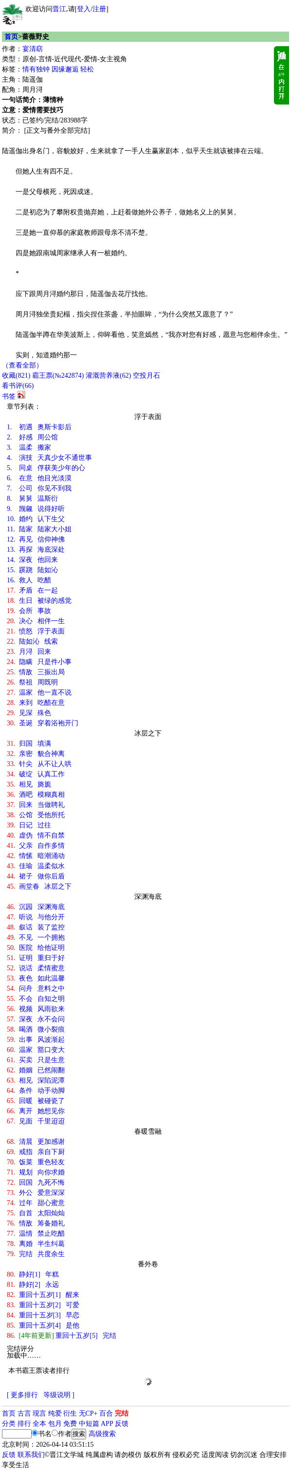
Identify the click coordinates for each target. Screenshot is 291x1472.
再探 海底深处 (36, 549)
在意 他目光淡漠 (39, 478)
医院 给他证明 (36, 947)
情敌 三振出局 (36, 672)
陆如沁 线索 (32, 641)
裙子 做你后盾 (36, 876)
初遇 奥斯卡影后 (39, 427)
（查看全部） (22, 365)
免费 (70, 1423)
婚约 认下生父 (36, 519)
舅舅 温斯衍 (32, 498)
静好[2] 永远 (33, 1284)
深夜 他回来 (32, 559)
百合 (106, 1413)
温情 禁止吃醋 (36, 1233)
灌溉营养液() (108, 375)
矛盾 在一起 (32, 590)
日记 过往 (29, 825)
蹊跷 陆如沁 (32, 570)
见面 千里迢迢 (36, 1121)
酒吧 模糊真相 (36, 794)
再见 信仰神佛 (36, 539)
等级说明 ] (58, 1395)
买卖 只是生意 (36, 1060)
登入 (84, 9)
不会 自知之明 (36, 998)
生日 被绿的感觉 (39, 600)
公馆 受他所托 (36, 815)
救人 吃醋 (29, 580)
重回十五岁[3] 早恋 (43, 1315)
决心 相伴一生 (36, 621)
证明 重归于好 (36, 958)
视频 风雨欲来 (36, 1009)
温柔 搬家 (29, 447)
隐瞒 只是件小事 (39, 662)
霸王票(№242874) (58, 375)
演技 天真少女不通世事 (49, 457)
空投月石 (146, 375)
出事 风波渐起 (36, 1039)
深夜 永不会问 (36, 1019)
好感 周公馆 (32, 437)
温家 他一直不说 (39, 692)
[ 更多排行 (22, 1395)
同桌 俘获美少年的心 (46, 468)
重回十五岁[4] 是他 (43, 1325)
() (16, 375)
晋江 (59, 9)
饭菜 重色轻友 (36, 1162)
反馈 (121, 1423)
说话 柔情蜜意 (36, 968)
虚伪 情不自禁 (36, 835)
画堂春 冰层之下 (39, 886)
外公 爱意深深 (36, 1192)
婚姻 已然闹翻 (36, 1070)
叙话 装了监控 (36, 927)
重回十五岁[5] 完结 (61, 1335)
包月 (55, 1423)
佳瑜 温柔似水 (36, 866)
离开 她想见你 (36, 1111)
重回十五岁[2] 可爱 (43, 1305)
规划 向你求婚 (36, 1172)
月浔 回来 (29, 651)
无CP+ (88, 1413)
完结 (121, 1413)
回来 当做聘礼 (36, 804)
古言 (24, 1413)
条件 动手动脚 (36, 1090)
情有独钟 (36, 69)
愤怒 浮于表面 (36, 631)
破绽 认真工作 (36, 774)
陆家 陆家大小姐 (39, 529)
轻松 (87, 69)
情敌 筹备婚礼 (36, 1223)
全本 (39, 1423)
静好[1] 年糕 (33, 1274)
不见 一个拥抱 (36, 937)
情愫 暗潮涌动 (36, 855)
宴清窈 (32, 49)
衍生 (70, 1413)
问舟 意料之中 (36, 988)
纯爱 (55, 1413)
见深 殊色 (29, 713)
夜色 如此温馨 (36, 978)
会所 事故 (29, 610)
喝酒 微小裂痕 (36, 1029)
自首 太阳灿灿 (36, 1213)
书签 (9, 396)
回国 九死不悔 (36, 1182)
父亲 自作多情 (36, 845)
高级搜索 (102, 1433)
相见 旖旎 (29, 784)
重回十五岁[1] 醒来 (43, 1294)
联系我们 (31, 1454)
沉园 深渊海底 (36, 907)
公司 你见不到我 (39, 488)
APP (107, 1423)
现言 (39, 1413)
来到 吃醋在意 (36, 702)
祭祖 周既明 (32, 682)
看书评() (18, 385)
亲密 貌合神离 (36, 753)
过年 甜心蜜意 (36, 1203)
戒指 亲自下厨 (36, 1152)
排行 (24, 1423)
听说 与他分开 (36, 917)
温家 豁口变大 (36, 1049)
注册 (99, 9)
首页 (11, 36)
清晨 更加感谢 (36, 1141)
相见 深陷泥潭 (36, 1080)
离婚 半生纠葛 (36, 1243)
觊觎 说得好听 (36, 508)
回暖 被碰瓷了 (36, 1100)
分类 (9, 1423)
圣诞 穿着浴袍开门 (42, 723)
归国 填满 (29, 743)
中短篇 (89, 1423)
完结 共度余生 (36, 1254)
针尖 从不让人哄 (39, 764)
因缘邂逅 (65, 69)
